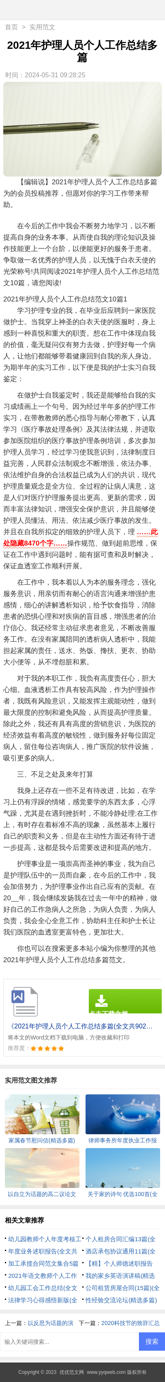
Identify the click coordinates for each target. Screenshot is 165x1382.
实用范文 (42, 27)
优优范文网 (71, 1372)
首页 (11, 27)
